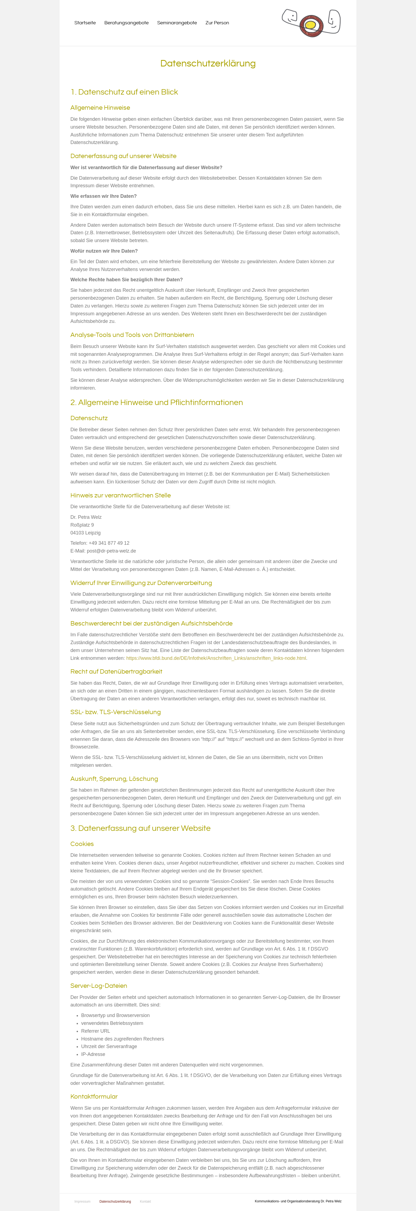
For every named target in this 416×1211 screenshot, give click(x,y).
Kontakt (145, 1201)
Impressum (82, 1201)
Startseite (85, 22)
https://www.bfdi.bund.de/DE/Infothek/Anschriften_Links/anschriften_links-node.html (216, 658)
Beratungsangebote (126, 22)
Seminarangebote (177, 22)
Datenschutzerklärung (115, 1201)
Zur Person (217, 22)
